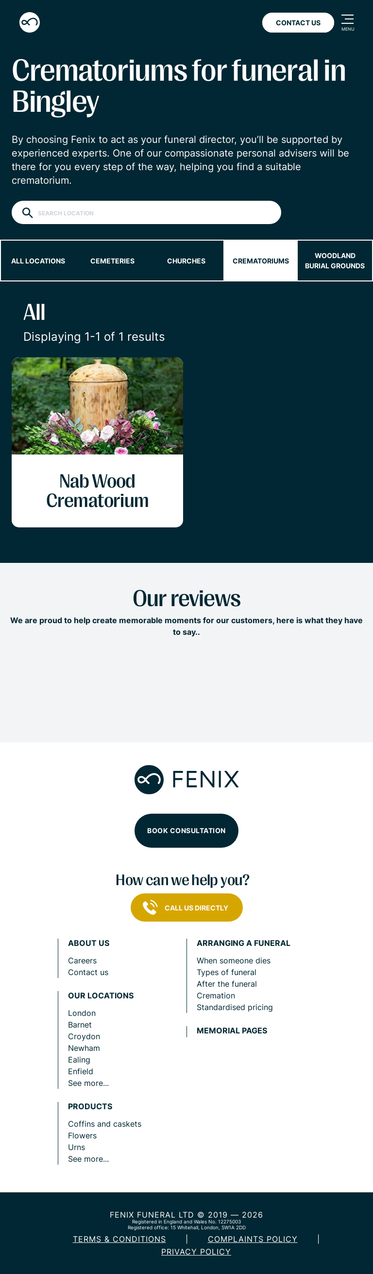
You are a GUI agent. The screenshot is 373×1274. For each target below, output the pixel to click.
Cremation (216, 995)
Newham (84, 1048)
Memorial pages (232, 1030)
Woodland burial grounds (335, 260)
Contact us (88, 972)
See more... (88, 1083)
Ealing (79, 1060)
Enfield (80, 1071)
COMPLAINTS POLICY (253, 1239)
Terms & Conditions (119, 1239)
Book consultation (186, 830)
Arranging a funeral (243, 943)
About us (88, 943)
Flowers (82, 1135)
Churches (186, 261)
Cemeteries (112, 261)
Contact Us (298, 22)
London (82, 1013)
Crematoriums (261, 261)
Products (90, 1106)
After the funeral (227, 984)
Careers (82, 960)
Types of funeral (226, 972)
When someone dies (234, 960)
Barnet (80, 1025)
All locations (38, 261)
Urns (76, 1147)
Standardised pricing (235, 1007)
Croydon (84, 1036)
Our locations (101, 995)
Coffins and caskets (104, 1124)
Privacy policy (196, 1252)
